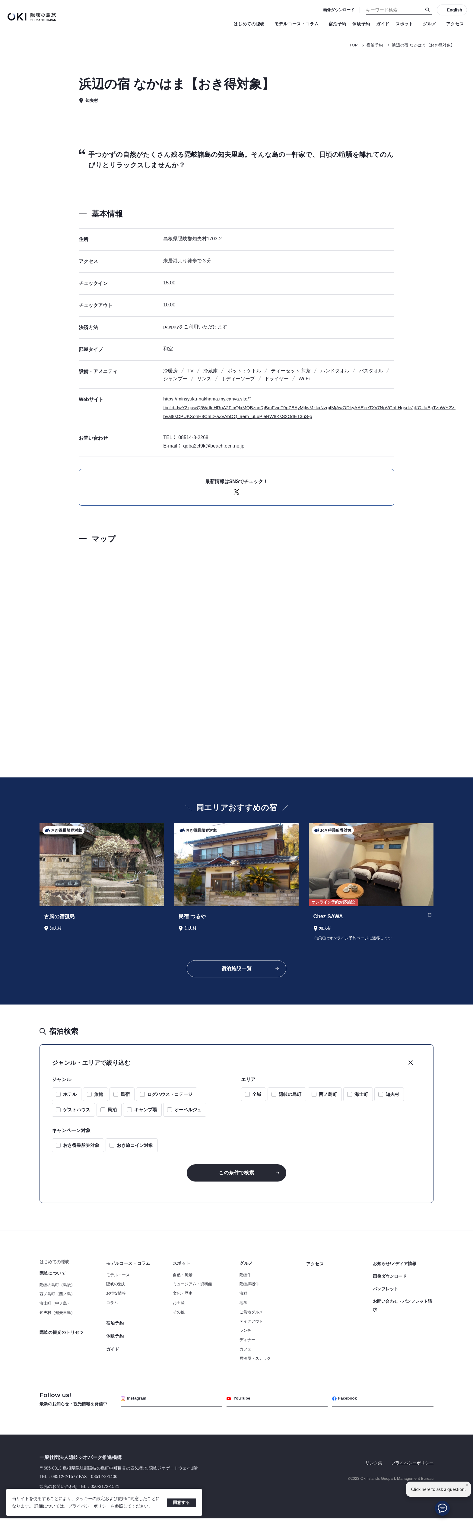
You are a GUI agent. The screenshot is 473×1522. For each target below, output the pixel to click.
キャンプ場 (145, 1111)
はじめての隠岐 (250, 23)
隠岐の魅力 (116, 1287)
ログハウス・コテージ (169, 1096)
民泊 (112, 1111)
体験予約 (361, 23)
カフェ (245, 1352)
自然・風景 (182, 1278)
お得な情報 (116, 1296)
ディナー (247, 1342)
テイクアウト (251, 1324)
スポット (406, 23)
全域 (256, 1096)
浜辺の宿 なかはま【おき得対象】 (423, 45)
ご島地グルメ (251, 1315)
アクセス (455, 23)
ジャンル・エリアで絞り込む (91, 1065)
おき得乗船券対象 (81, 1147)
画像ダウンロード (338, 10)
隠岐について (53, 1276)
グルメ (431, 23)
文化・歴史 (182, 1296)
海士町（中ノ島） (55, 1306)
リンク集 (373, 1466)
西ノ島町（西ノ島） (57, 1297)
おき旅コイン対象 (135, 1147)
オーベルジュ (188, 1111)
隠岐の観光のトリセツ (62, 1335)
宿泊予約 (337, 23)
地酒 (243, 1305)
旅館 (98, 1096)
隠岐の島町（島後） (57, 1288)
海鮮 (243, 1296)
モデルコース (118, 1278)
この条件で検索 (236, 1175)
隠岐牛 (245, 1278)
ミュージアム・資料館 (192, 1287)
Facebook (345, 1402)
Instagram (134, 1402)
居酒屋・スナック (255, 1361)
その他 (179, 1315)
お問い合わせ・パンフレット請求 (402, 1305)
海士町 (361, 1096)
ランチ (245, 1333)
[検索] (427, 9)
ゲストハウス (76, 1111)
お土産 (179, 1305)
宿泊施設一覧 (236, 969)
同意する (181, 1502)
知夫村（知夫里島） (57, 1315)
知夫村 (392, 1096)
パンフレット (385, 1289)
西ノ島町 (328, 1096)
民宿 (125, 1096)
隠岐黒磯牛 (249, 1287)
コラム (112, 1305)
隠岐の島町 (290, 1096)
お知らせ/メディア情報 (394, 1266)
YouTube (239, 1402)
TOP (353, 45)
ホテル (70, 1096)
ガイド (382, 23)
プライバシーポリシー (89, 1506)
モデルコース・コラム (299, 23)
